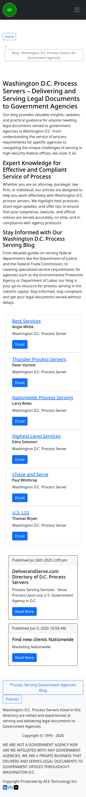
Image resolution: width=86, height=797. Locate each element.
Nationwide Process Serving (42, 397)
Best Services (26, 321)
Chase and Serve (30, 474)
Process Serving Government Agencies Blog (43, 687)
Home (9, 36)
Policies (12, 699)
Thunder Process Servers (39, 359)
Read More (24, 611)
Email (20, 344)
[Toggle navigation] (76, 9)
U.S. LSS (20, 512)
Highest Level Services (36, 436)
